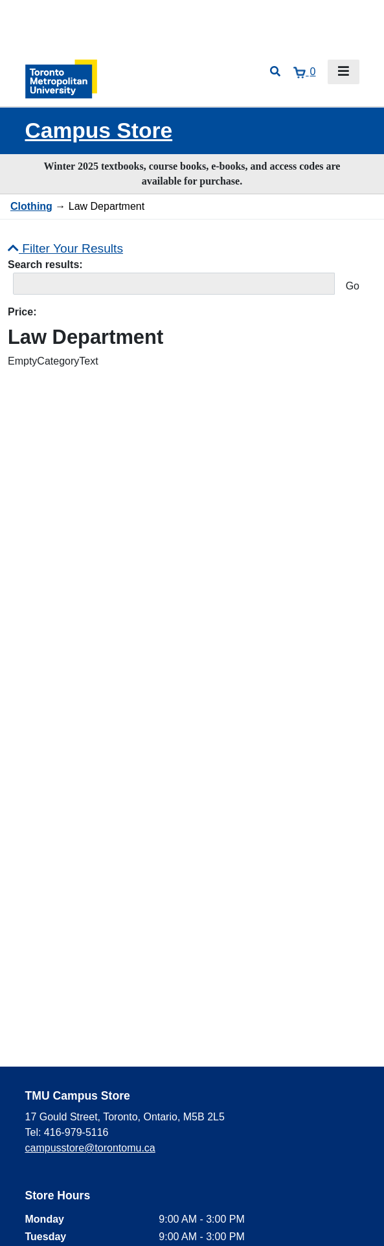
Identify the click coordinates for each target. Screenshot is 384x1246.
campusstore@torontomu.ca (90, 1147)
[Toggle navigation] (343, 72)
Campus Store (99, 130)
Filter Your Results (65, 248)
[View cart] (304, 71)
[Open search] (275, 71)
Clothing (31, 206)
